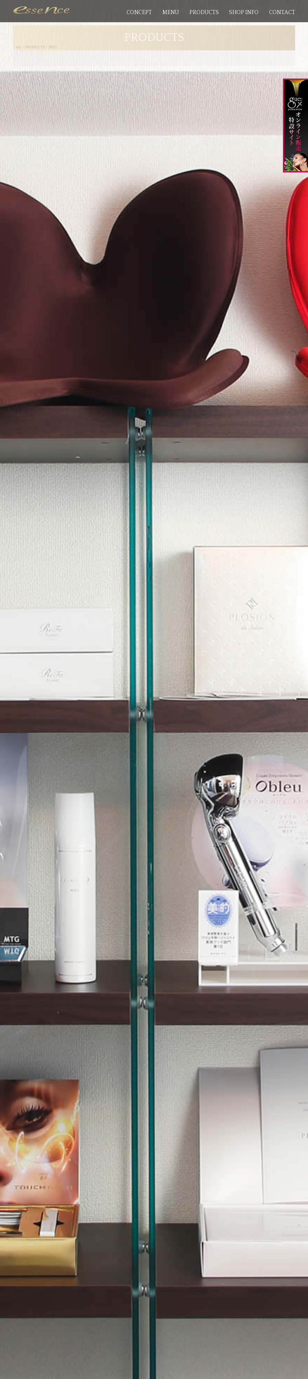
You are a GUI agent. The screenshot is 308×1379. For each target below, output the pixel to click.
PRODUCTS (204, 12)
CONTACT (282, 12)
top (18, 47)
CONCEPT (139, 12)
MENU (170, 12)
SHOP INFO (243, 12)
